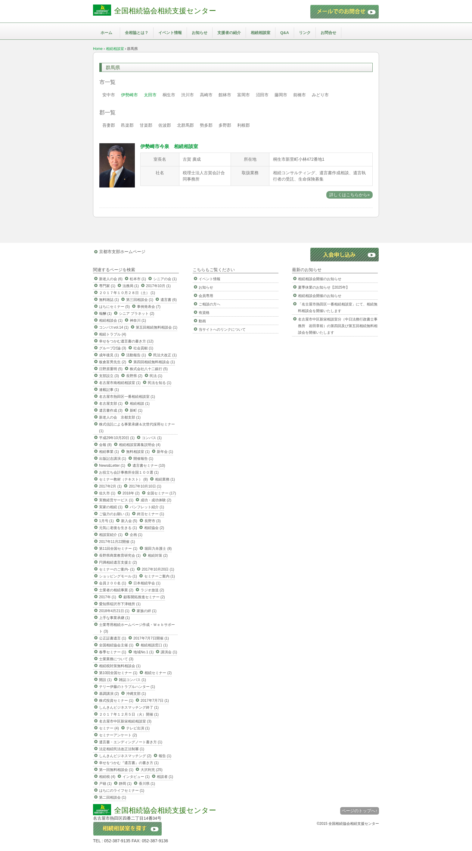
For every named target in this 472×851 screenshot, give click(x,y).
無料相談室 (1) (138, 452)
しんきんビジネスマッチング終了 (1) (129, 707)
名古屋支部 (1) (111, 403)
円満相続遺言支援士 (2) (118, 562)
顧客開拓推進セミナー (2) (144, 597)
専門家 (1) (107, 286)
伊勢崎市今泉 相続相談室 (169, 146)
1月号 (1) (106, 521)
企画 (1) (136, 535)
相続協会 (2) (154, 528)
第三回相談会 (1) (139, 300)
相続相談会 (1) (111, 320)
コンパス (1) (152, 438)
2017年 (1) (107, 597)
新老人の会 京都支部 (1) (120, 417)
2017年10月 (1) (158, 286)
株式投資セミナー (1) (116, 700)
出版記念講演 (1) (112, 458)
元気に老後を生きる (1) (118, 528)
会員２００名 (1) (112, 583)
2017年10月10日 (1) (145, 486)
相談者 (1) (165, 777)
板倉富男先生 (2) (112, 362)
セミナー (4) (109, 728)
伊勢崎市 (129, 94)
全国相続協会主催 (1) (116, 645)
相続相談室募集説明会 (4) (139, 445)
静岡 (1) (125, 783)
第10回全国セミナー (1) (118, 673)
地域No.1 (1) (143, 652)
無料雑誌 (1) (109, 300)
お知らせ (199, 32)
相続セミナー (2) (158, 673)
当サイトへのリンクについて (222, 329)
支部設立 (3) (109, 376)
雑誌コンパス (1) (132, 680)
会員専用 (206, 296)
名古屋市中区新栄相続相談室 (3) (125, 721)
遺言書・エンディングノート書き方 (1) (130, 742)
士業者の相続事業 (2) (116, 590)
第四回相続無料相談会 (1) (154, 362)
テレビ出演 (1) (138, 728)
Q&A (284, 32)
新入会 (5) (129, 521)
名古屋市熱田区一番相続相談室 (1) (127, 397)
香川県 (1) (147, 783)
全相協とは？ (136, 32)
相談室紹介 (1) (111, 535)
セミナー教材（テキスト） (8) (123, 479)
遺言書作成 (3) (111, 410)
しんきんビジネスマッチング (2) (125, 756)
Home (98, 49)
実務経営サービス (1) (116, 500)
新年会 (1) (165, 452)
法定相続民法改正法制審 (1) (121, 749)
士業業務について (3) (116, 659)
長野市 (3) (152, 521)
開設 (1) (105, 680)
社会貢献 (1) (143, 348)
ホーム (106, 32)
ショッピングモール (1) (118, 576)
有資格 (204, 313)
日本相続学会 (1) (146, 583)
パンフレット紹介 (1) (147, 507)
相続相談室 (260, 32)
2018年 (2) (131, 493)
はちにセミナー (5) (114, 307)
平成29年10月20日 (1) (117, 438)
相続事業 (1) (109, 452)
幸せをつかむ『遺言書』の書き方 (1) (129, 763)
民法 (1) (156, 376)
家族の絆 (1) (147, 611)
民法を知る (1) (159, 383)
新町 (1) (136, 410)
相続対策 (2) (158, 555)
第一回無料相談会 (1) (116, 770)
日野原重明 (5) (111, 369)
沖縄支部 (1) (136, 694)
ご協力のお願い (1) (114, 514)
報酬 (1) (105, 313)
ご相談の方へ (209, 304)
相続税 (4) (107, 777)
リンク (305, 32)
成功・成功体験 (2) (156, 500)
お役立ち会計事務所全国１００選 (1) (129, 472)
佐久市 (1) (107, 493)
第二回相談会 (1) (112, 797)
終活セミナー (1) (150, 514)
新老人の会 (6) (111, 279)
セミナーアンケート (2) (118, 735)
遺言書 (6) (168, 300)
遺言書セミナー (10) (148, 465)
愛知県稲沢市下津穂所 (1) (120, 604)
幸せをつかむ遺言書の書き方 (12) (126, 341)
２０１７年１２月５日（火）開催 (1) (129, 714)
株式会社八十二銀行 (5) (149, 369)
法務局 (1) (131, 286)
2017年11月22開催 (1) (117, 542)
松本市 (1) (138, 279)
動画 (202, 321)
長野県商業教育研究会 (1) (120, 555)
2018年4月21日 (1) (114, 611)
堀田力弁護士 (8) (158, 548)
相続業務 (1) (165, 479)
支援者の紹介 (229, 32)
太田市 (150, 94)
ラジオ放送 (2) (152, 590)
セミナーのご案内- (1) (117, 569)
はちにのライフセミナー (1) (121, 790)
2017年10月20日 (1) (158, 569)
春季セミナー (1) (112, 652)
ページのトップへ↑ (359, 810)
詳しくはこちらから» (349, 194)
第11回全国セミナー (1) (118, 548)
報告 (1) (165, 756)
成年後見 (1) (109, 355)
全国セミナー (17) (161, 493)
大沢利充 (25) (152, 770)
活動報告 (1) (136, 355)
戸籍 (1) (105, 783)
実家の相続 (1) (111, 507)
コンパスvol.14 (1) (114, 327)
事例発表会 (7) (148, 307)
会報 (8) (105, 445)
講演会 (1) (169, 652)
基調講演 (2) (109, 694)
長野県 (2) (134, 376)
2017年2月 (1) (110, 486)
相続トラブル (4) (112, 334)
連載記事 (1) (109, 390)
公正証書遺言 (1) (112, 638)
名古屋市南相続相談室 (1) (120, 383)
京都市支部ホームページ (122, 251)
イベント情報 (170, 32)
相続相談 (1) (140, 403)
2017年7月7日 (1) (155, 700)
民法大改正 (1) (165, 355)
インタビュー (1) (136, 777)
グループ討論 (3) (112, 348)
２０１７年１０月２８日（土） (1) (127, 293)
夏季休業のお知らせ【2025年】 (323, 287)
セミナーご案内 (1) (159, 576)
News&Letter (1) (112, 465)
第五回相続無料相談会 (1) (156, 327)
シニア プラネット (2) (136, 313)
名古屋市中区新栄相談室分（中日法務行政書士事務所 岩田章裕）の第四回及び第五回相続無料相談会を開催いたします (337, 326)
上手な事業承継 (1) (114, 618)
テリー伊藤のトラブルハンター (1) (127, 687)
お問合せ (328, 32)
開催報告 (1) (143, 458)
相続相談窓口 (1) (154, 645)
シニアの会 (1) (165, 279)
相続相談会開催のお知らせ (319, 279)
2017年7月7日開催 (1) (151, 638)
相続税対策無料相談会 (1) (120, 666)
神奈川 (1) (138, 320)
